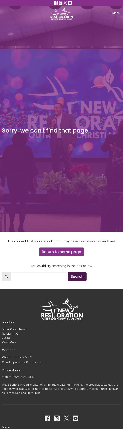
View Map (9, 342)
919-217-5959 (23, 357)
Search (77, 276)
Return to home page (61, 251)
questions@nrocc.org (27, 362)
